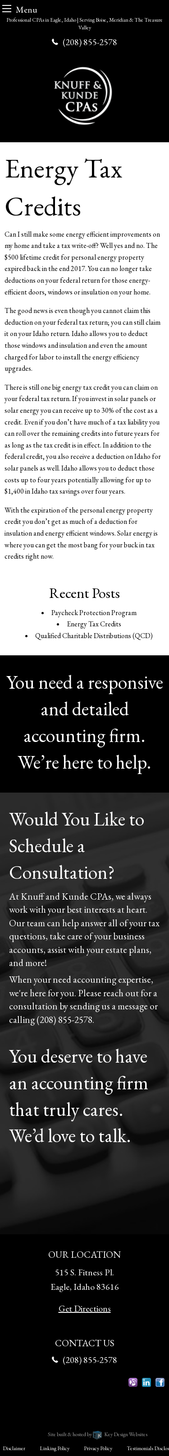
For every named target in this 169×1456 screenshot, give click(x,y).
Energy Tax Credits (94, 624)
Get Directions (85, 1308)
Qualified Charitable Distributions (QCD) (94, 635)
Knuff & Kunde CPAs (62, 1422)
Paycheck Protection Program (94, 612)
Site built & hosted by (97, 1434)
